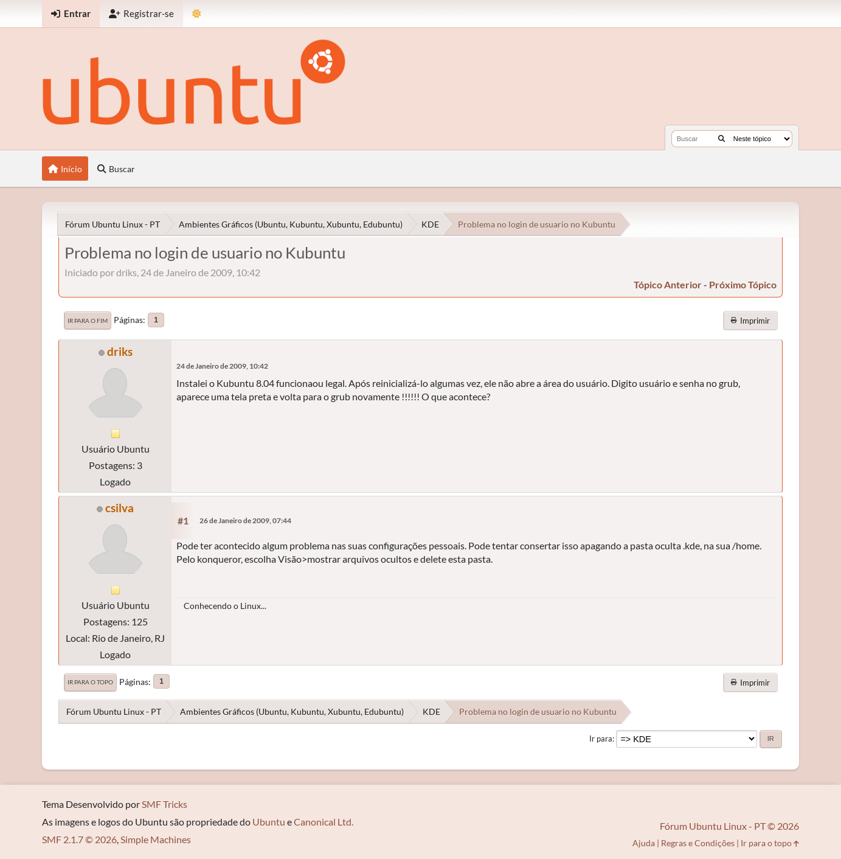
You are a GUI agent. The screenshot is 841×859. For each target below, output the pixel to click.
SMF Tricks (164, 804)
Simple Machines (155, 839)
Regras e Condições (698, 843)
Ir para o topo (90, 682)
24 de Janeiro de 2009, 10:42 (222, 366)
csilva (119, 508)
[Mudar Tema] (196, 13)
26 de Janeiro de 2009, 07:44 (245, 520)
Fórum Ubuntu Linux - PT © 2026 (729, 826)
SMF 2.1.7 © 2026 (79, 839)
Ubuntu (268, 821)
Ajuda (643, 843)
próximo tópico (743, 284)
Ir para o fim (87, 320)
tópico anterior (668, 284)
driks (120, 351)
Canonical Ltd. (323, 821)
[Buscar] (721, 138)
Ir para (600, 738)
